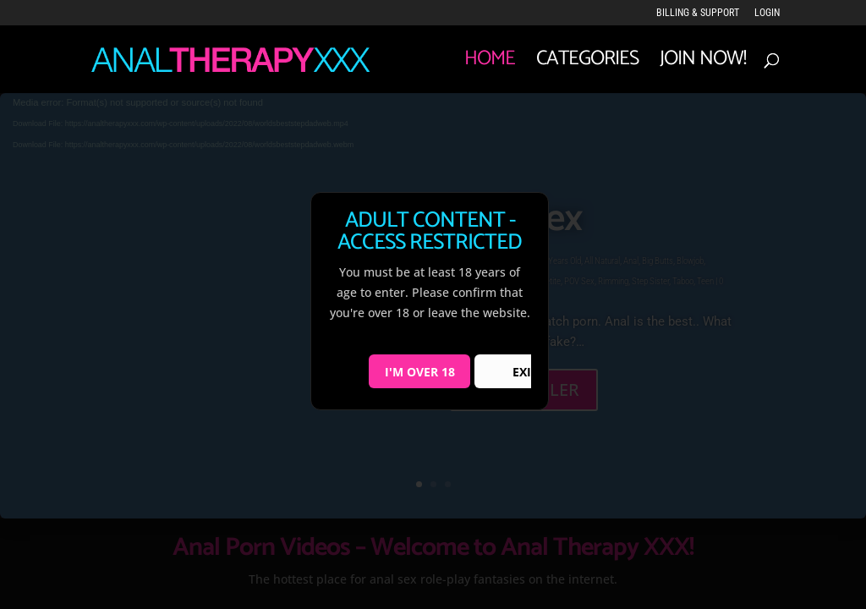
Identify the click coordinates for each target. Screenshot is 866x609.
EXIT (525, 372)
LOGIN (767, 13)
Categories (587, 64)
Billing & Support (697, 13)
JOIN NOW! (703, 64)
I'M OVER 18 (420, 372)
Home (489, 64)
